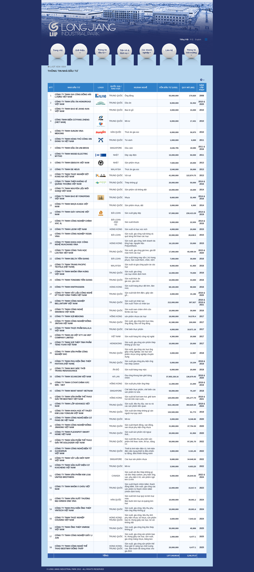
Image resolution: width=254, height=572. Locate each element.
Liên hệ (169, 50)
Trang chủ (57, 50)
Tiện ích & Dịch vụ (124, 51)
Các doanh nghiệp (147, 51)
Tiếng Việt (184, 39)
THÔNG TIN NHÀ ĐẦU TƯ (63, 70)
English (198, 39)
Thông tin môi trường (191, 51)
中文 (192, 39)
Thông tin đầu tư (102, 51)
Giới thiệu (80, 50)
